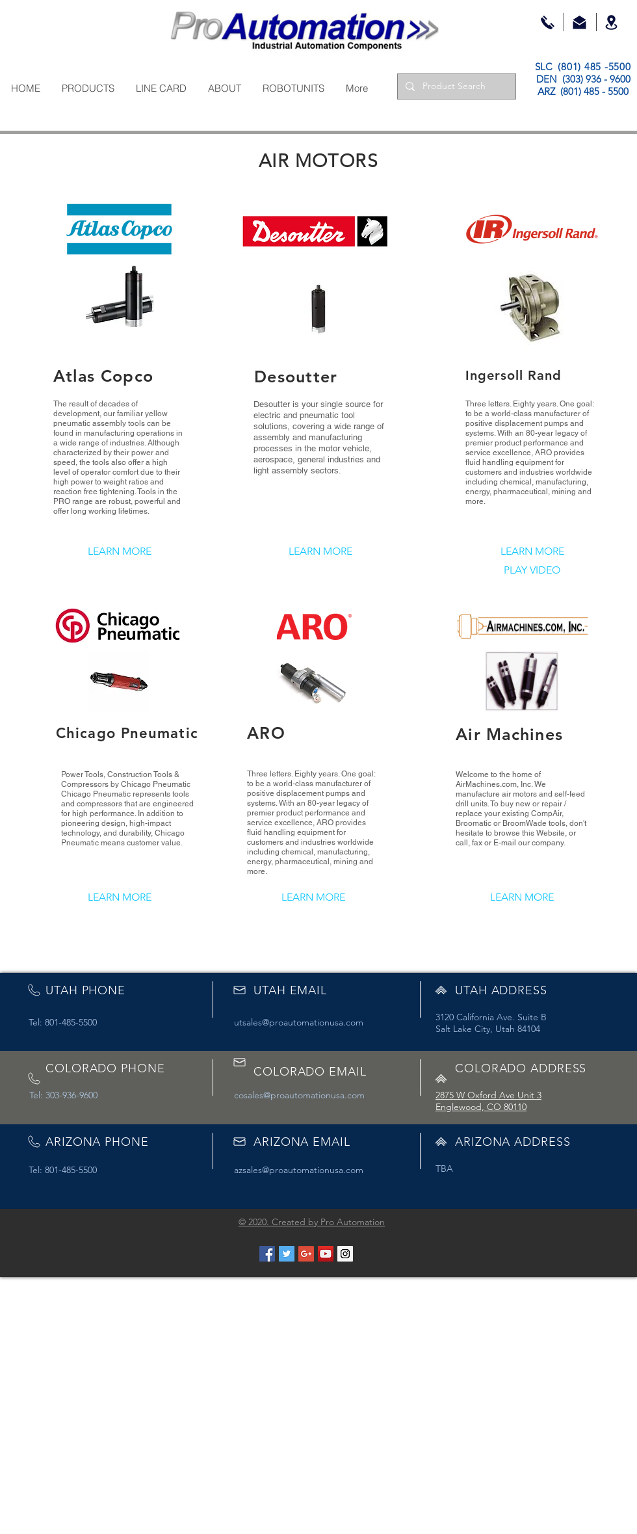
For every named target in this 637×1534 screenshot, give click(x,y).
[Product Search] (455, 86)
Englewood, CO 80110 (481, 1107)
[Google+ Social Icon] (306, 1254)
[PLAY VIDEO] (532, 570)
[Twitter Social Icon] (286, 1254)
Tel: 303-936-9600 (63, 1095)
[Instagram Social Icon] (345, 1254)
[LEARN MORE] (119, 551)
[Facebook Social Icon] (267, 1254)
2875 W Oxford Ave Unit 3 (488, 1095)
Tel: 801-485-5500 (63, 1022)
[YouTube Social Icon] (325, 1254)
